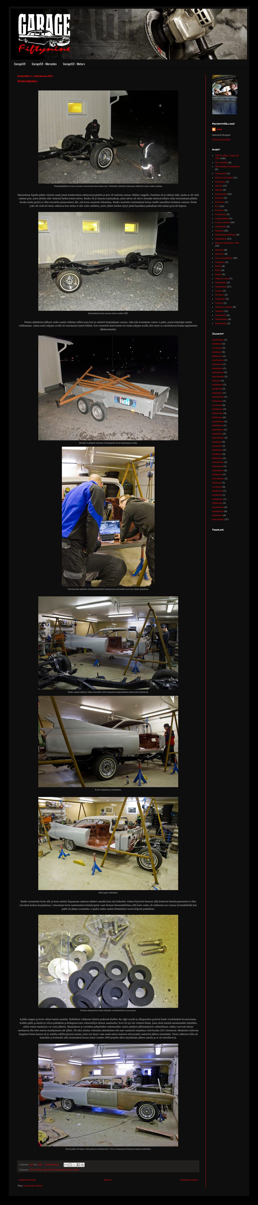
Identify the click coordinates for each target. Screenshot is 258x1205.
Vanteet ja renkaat (223, 307)
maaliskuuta (218, 339)
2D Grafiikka (221, 162)
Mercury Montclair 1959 (227, 242)
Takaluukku (221, 282)
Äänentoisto (221, 323)
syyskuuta (217, 347)
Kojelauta (220, 202)
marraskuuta (218, 376)
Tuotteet (219, 303)
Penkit (218, 266)
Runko (76, 1170)
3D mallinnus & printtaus (227, 166)
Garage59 (19, 63)
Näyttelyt (219, 253)
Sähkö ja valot (222, 278)
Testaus (218, 290)
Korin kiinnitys (27, 81)
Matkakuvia (221, 238)
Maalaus (219, 230)
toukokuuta (217, 413)
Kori (70, 1170)
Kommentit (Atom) (33, 1185)
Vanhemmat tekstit (189, 1179)
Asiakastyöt (221, 173)
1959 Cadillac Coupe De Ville (43, 1170)
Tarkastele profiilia (221, 139)
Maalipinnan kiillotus (225, 234)
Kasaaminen (61, 1170)
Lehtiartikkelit (222, 218)
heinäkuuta (217, 368)
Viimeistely (220, 315)
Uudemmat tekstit (27, 1179)
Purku (218, 270)
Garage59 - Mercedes (44, 63)
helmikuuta (217, 425)
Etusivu (108, 1179)
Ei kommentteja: (52, 1164)
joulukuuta (217, 364)
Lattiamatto (220, 214)
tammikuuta (218, 372)
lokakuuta (216, 352)
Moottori (219, 249)
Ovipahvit (220, 262)
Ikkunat (219, 189)
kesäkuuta (217, 343)
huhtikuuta (217, 356)
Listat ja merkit (222, 222)
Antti (219, 129)
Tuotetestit (220, 298)
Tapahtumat (221, 286)
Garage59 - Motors (74, 63)
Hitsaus (218, 185)
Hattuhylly (220, 181)
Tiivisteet (219, 294)
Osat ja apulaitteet (223, 258)
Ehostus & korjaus (224, 177)
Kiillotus (219, 197)
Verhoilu (219, 311)
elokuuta (216, 380)
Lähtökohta (220, 226)
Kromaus (219, 210)
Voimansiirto (221, 319)
